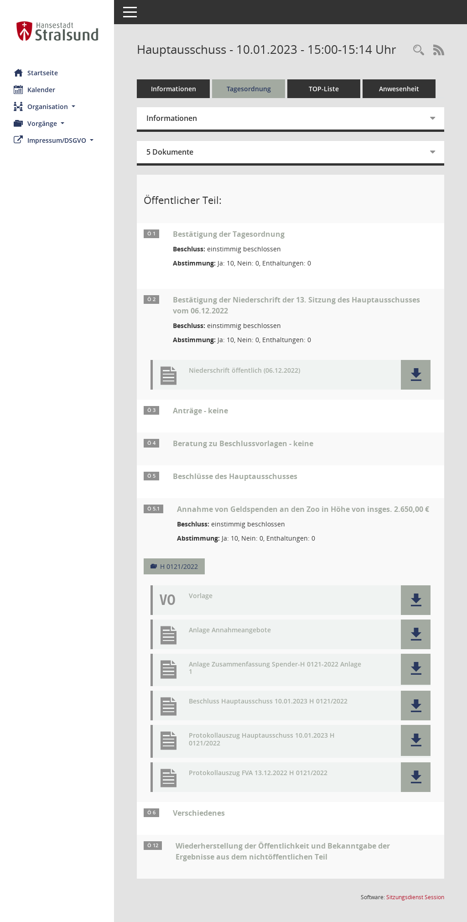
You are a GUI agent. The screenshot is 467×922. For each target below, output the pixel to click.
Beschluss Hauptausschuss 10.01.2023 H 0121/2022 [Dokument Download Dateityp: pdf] (268, 701)
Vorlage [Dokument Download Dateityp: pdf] (201, 596)
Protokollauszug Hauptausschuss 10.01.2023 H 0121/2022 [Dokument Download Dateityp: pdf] (262, 739)
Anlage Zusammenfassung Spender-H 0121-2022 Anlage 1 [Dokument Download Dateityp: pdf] (275, 668)
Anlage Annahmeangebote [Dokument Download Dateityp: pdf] (230, 630)
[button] (57, 106)
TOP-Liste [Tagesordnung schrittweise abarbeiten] (324, 88)
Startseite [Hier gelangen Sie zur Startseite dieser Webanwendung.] (36, 72)
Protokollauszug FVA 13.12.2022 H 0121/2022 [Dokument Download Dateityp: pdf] (258, 773)
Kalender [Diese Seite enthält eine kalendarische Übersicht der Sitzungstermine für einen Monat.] (34, 89)
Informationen (173, 88)
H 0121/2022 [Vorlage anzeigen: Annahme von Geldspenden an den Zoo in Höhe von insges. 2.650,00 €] (179, 566)
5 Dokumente (169, 152)
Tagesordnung (249, 88)
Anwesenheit (399, 88)
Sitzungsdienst (415, 897)
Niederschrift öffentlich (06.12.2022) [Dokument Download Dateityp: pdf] (244, 371)
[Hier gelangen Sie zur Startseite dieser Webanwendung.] (57, 31)
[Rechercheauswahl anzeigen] (419, 50)
